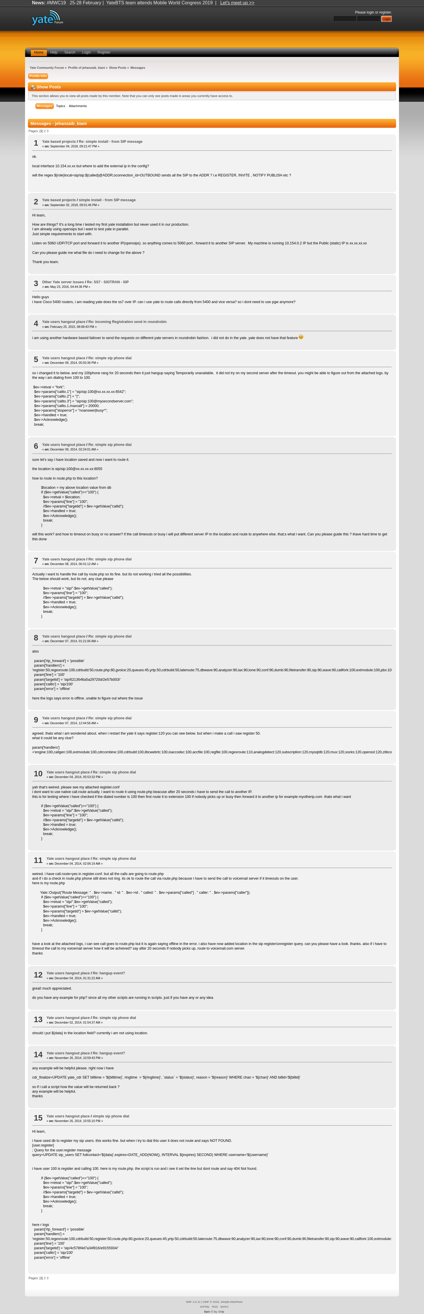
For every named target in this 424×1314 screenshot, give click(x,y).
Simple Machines (231, 1301)
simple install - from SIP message (107, 200)
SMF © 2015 (211, 1301)
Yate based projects (59, 142)
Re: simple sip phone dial (109, 358)
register (385, 12)
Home (38, 52)
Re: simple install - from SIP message (111, 142)
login (370, 12)
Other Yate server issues (63, 282)
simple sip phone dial (111, 1116)
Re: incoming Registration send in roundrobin (127, 322)
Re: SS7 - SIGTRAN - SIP (108, 282)
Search (69, 52)
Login (86, 52)
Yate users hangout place (63, 322)
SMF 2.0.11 (193, 1301)
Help (54, 52)
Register (104, 52)
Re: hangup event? (109, 973)
